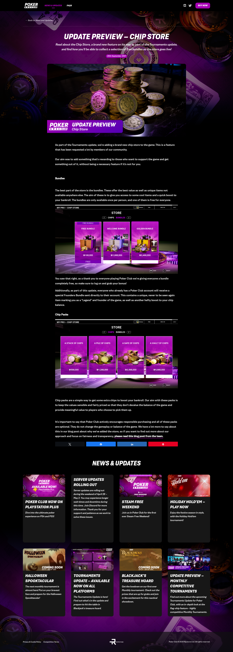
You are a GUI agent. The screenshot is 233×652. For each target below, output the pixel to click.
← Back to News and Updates (39, 20)
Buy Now (203, 5)
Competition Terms (51, 642)
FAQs (69, 5)
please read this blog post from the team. (138, 436)
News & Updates (53, 5)
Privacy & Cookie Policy (32, 642)
